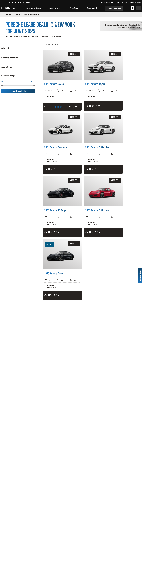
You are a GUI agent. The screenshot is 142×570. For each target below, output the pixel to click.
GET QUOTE (73, 54)
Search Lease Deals (114, 9)
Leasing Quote (140, 275)
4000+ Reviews (25, 2)
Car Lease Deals (16, 14)
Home (7, 14)
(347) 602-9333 (132, 7)
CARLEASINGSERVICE (9, 8)
